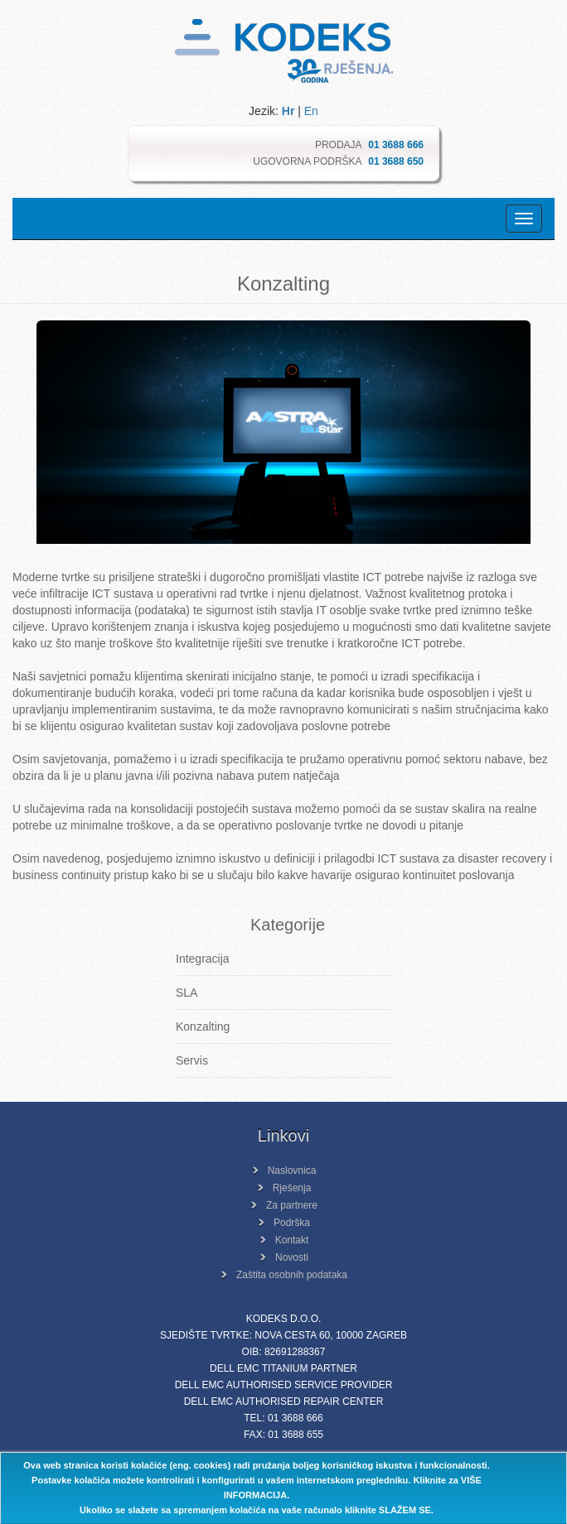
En (311, 111)
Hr (288, 111)
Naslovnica (292, 1170)
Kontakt (292, 1240)
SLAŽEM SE (405, 1510)
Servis (192, 1060)
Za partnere (291, 1205)
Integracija (203, 958)
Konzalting (203, 1026)
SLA (186, 992)
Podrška (292, 1222)
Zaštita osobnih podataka (291, 1275)
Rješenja (292, 1188)
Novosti (291, 1257)
